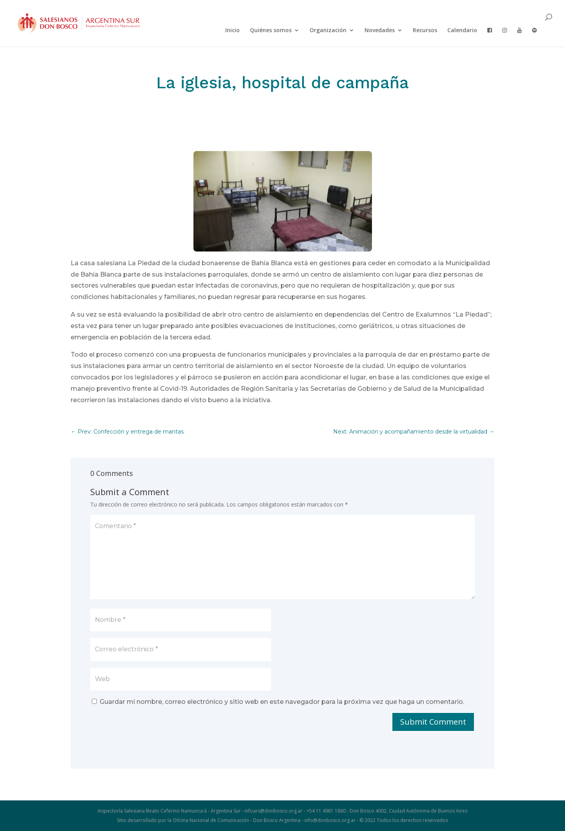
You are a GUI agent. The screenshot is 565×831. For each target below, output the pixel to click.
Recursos (425, 30)
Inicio (232, 30)
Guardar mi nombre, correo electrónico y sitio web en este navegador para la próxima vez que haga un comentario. (282, 701)
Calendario (462, 30)
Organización (328, 30)
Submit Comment (433, 721)
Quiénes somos (271, 30)
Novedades (380, 30)
